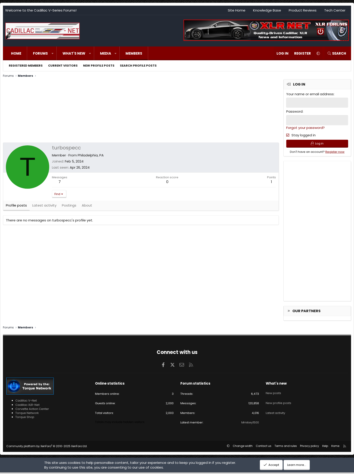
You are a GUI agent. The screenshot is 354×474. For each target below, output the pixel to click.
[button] (52, 53)
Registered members (26, 65)
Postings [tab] (69, 207)
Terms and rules (286, 447)
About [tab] (87, 207)
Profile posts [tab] (16, 207)
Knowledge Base (267, 10)
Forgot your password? (305, 127)
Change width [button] (243, 447)
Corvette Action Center (32, 410)
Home (16, 53)
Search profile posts (138, 65)
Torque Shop (24, 418)
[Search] (336, 53)
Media (105, 53)
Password (294, 111)
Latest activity (275, 409)
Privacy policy (309, 447)
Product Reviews (303, 10)
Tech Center (334, 10)
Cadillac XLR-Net (27, 406)
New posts (273, 393)
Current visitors (63, 65)
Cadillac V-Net (26, 402)
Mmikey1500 (250, 424)
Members (134, 53)
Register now (335, 153)
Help (325, 447)
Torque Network (27, 414)
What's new (74, 53)
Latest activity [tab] (44, 207)
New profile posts (98, 65)
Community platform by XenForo (46, 448)
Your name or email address (310, 94)
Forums (40, 53)
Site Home (236, 10)
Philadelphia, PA (91, 155)
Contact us (263, 447)
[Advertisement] (138, 110)
